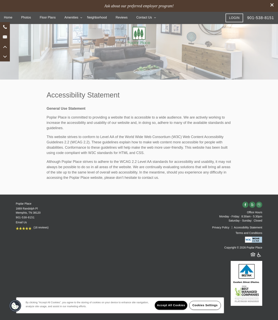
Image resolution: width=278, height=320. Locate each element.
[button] (272, 5)
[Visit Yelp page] (252, 205)
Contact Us (144, 17)
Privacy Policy (220, 227)
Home (8, 17)
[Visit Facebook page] (245, 205)
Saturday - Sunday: (240, 220)
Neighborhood (97, 17)
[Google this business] (259, 205)
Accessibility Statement (248, 227)
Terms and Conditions (249, 233)
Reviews (121, 17)
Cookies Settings (205, 305)
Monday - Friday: (229, 216)
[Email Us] (5, 37)
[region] (120, 305)
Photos (26, 17)
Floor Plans (48, 17)
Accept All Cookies (171, 305)
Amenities (71, 17)
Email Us (21, 222)
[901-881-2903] (5, 27)
